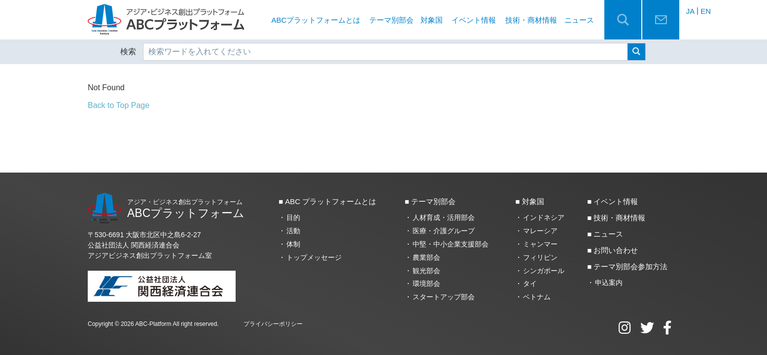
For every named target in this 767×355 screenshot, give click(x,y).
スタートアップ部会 (444, 297)
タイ (530, 283)
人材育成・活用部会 (444, 217)
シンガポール (543, 271)
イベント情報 (474, 20)
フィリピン (540, 257)
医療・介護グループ (444, 231)
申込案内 (609, 282)
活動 (293, 231)
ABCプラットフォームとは (316, 20)
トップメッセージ (314, 257)
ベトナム (537, 297)
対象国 (431, 20)
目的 (293, 217)
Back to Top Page (118, 105)
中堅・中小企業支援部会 (450, 244)
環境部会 (426, 283)
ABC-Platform (153, 323)
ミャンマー (540, 244)
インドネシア (543, 217)
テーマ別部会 (391, 20)
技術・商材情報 (531, 20)
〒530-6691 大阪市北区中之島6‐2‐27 (144, 235)
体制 (293, 244)
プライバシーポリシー (273, 323)
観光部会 (426, 271)
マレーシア (540, 231)
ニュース (579, 20)
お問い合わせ (615, 250)
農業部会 (426, 257)
